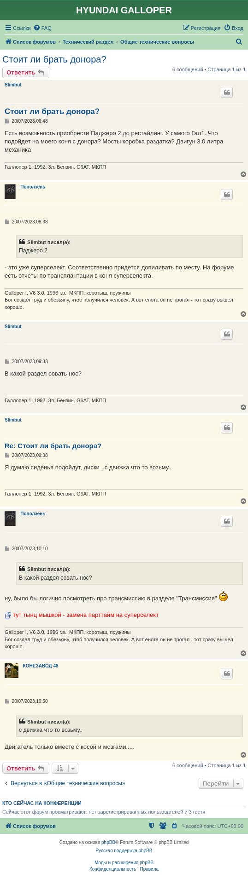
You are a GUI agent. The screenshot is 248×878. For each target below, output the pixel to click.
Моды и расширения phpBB (124, 862)
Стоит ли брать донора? (54, 59)
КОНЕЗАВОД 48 (41, 665)
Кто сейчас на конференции (42, 803)
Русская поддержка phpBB (123, 850)
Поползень (32, 186)
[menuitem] (42, 28)
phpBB (108, 842)
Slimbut (13, 84)
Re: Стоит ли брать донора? (53, 446)
